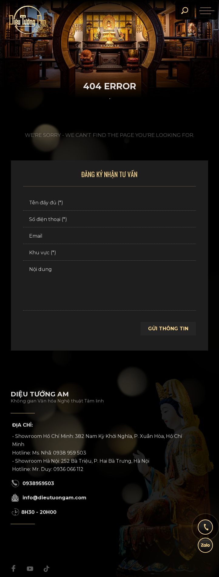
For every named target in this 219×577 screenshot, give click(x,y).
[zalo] (205, 548)
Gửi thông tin (168, 328)
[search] (184, 11)
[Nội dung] (109, 286)
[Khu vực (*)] (109, 253)
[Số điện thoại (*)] (109, 219)
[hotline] (205, 530)
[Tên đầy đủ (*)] (109, 203)
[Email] (109, 236)
